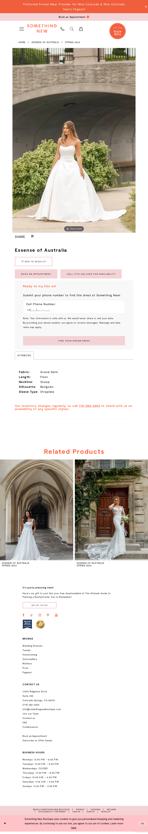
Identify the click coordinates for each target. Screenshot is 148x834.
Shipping (95, 812)
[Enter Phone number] (72, 311)
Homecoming (30, 657)
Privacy (80, 812)
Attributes (24, 357)
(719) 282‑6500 (31, 707)
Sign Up (90, 814)
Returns (111, 812)
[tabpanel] (74, 140)
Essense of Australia (45, 42)
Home (22, 42)
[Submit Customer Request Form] (74, 343)
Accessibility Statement (52, 814)
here (73, 830)
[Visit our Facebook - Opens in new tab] (23, 617)
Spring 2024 (72, 42)
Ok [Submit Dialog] (142, 825)
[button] (21, 28)
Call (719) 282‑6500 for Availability (96, 275)
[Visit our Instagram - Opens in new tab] (39, 617)
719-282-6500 (89, 408)
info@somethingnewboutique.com (42, 712)
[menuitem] (21, 28)
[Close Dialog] (5, 826)
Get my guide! (41, 607)
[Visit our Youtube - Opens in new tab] (56, 617)
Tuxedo (27, 653)
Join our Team (31, 716)
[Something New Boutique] (42, 28)
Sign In (76, 814)
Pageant (27, 675)
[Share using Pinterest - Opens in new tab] (32, 236)
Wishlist (106, 814)
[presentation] (36, 512)
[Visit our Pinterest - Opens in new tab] (48, 617)
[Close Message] (145, 6)
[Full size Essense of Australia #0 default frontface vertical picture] (74, 140)
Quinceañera (30, 661)
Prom (25, 670)
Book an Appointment (37, 275)
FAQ (25, 725)
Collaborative (30, 729)
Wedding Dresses (33, 648)
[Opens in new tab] (27, 627)
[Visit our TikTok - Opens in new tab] (31, 617)
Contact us (29, 720)
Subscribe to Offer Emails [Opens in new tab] (37, 743)
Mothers (27, 666)
